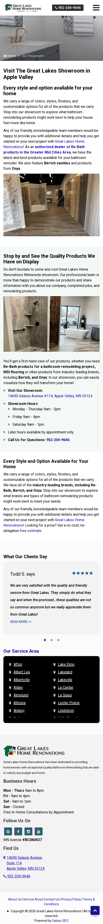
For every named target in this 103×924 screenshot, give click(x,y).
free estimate (30, 531)
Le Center (65, 687)
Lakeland (65, 672)
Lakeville (65, 680)
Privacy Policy (71, 899)
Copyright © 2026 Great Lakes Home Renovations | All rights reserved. (53, 913)
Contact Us (51, 899)
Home (9, 56)
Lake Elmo (66, 664)
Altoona (20, 703)
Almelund (21, 695)
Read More (20, 622)
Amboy (19, 710)
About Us (14, 899)
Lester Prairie (69, 703)
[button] (44, 641)
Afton (18, 664)
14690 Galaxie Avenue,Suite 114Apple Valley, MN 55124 (26, 863)
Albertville (22, 680)
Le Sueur (65, 695)
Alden (18, 687)
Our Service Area (21, 651)
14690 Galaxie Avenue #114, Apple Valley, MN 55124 (50, 396)
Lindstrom (66, 710)
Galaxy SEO (60, 920)
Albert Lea (22, 672)
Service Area (32, 899)
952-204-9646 (68, 7)
